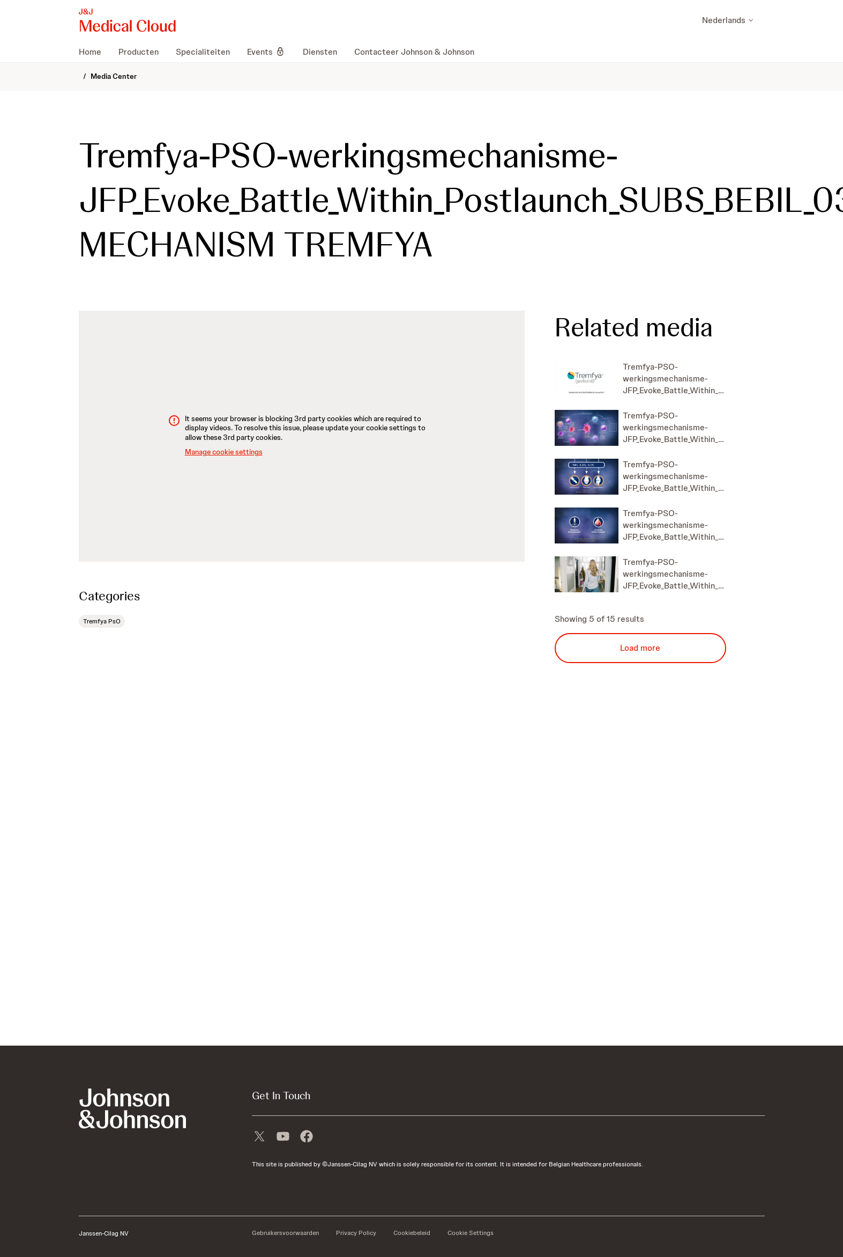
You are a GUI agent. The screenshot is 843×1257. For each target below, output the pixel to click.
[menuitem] (94, 51)
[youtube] (282, 1137)
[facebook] (306, 1137)
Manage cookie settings (224, 452)
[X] (259, 1137)
